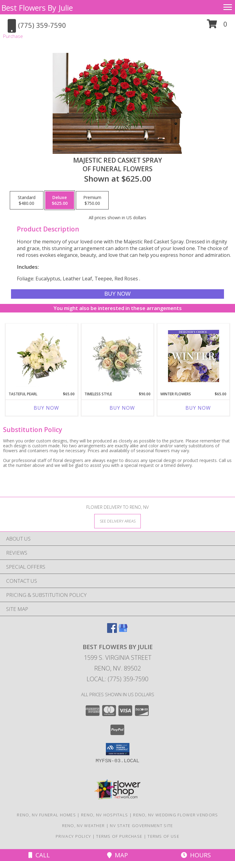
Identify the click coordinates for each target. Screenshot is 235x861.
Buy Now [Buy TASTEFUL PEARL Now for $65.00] (46, 408)
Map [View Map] (117, 855)
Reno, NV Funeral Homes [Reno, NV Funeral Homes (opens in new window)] (46, 815)
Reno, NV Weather (83, 825)
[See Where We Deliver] (117, 521)
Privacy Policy (73, 836)
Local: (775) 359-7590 (117, 679)
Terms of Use (163, 836)
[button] (217, 26)
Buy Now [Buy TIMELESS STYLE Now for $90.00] (122, 408)
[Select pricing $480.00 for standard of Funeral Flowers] (26, 200)
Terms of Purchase (119, 836)
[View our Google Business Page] (123, 630)
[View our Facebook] (112, 630)
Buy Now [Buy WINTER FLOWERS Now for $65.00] (198, 408)
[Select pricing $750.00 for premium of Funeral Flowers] (92, 200)
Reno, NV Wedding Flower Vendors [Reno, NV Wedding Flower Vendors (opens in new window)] (175, 815)
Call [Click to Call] (39, 855)
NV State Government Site (141, 825)
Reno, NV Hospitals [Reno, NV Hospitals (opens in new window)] (104, 815)
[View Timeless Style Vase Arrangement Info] (117, 356)
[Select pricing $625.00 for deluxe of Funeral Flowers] (59, 200)
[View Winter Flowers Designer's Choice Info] (193, 356)
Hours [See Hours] (196, 855)
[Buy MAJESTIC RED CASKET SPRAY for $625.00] (117, 294)
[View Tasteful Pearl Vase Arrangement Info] (41, 356)
